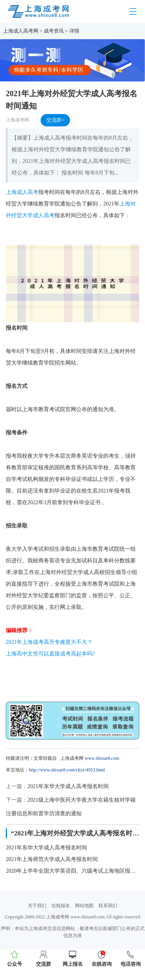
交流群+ (55, 120)
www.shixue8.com (102, 758)
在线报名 (60, 905)
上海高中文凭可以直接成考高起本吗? (50, 654)
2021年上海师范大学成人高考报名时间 (52, 859)
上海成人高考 (22, 192)
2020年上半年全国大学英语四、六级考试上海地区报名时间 (72, 871)
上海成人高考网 (20, 31)
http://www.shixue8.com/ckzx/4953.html (67, 770)
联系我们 (108, 905)
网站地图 (84, 905)
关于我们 (37, 905)
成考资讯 (54, 31)
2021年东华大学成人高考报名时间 (68, 786)
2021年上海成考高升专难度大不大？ (49, 642)
